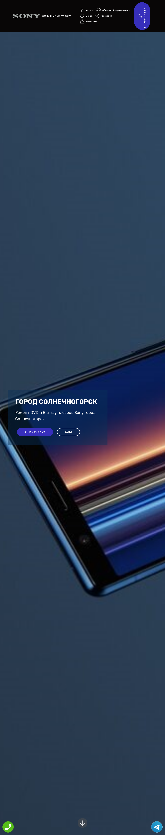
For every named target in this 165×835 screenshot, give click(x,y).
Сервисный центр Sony (56, 16)
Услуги (86, 10)
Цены (86, 16)
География (103, 16)
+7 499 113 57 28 (142, 16)
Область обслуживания (112, 10)
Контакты (88, 21)
